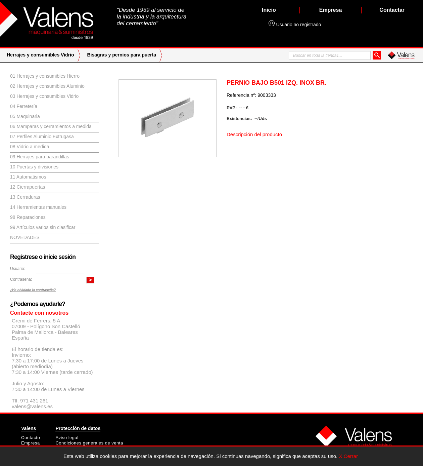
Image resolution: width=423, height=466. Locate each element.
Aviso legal (66, 437)
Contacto (30, 437)
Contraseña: (21, 279)
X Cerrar (348, 456)
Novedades (25, 237)
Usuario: (17, 268)
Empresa (30, 442)
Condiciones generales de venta (89, 442)
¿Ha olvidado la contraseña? (33, 290)
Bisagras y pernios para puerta (121, 54)
